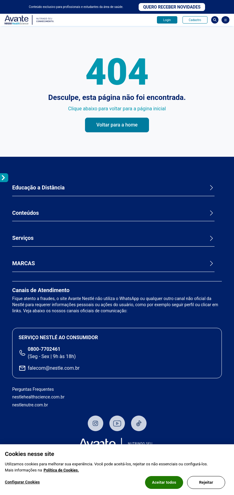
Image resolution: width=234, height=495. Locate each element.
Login (167, 20)
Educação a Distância (38, 187)
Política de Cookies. (61, 470)
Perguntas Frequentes (33, 389)
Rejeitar (206, 482)
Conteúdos (25, 213)
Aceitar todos (164, 482)
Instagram (95, 423)
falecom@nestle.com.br (54, 368)
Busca (214, 20)
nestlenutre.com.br (30, 404)
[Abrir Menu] (225, 20)
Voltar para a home (116, 125)
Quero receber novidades (172, 7)
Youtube (117, 423)
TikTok (139, 423)
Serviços (23, 238)
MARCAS (23, 263)
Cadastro (195, 20)
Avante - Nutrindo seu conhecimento (30, 20)
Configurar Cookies (22, 482)
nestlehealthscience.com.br (38, 396)
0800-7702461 (44, 349)
